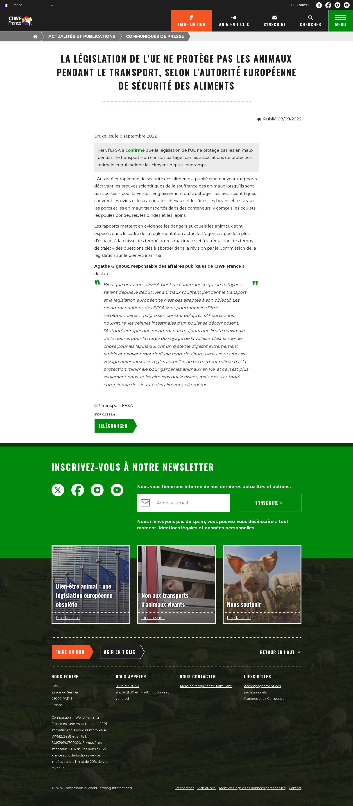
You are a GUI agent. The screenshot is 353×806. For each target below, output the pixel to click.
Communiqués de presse (155, 36)
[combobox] (12, 5)
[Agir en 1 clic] (234, 21)
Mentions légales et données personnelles (252, 788)
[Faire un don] (191, 21)
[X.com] (319, 5)
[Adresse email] (191, 503)
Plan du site (206, 788)
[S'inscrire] (275, 21)
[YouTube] (347, 5)
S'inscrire (269, 502)
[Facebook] (328, 5)
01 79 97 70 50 (127, 686)
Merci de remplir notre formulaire (206, 686)
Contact (295, 788)
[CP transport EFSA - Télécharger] (116, 425)
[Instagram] (337, 5)
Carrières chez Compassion (265, 699)
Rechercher (184, 788)
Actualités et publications (81, 36)
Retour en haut (280, 652)
